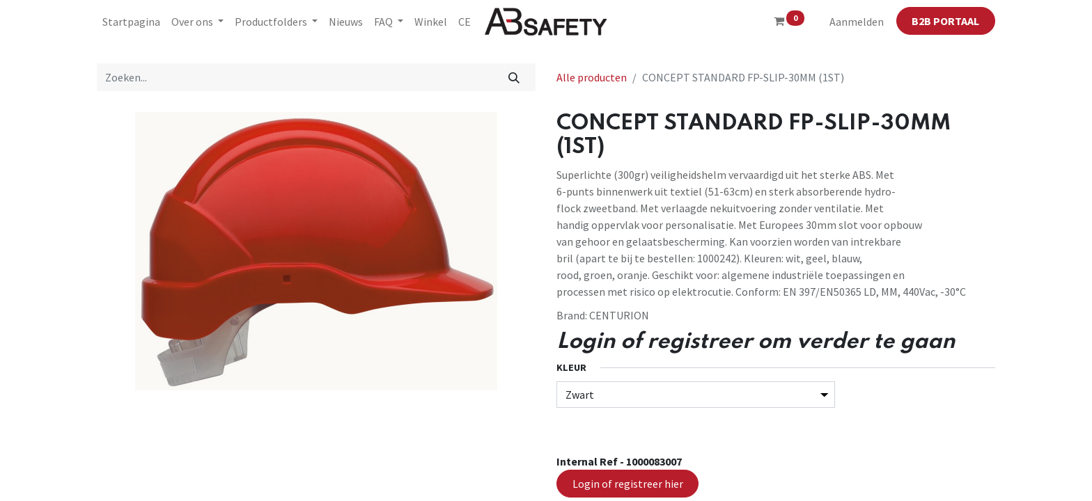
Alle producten (591, 77)
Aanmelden (856, 22)
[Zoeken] (514, 77)
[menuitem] (131, 21)
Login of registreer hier (627, 484)
